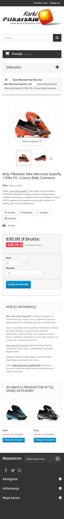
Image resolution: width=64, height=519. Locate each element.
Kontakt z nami (40, 3)
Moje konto (11, 498)
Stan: (5, 185)
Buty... (37, 430)
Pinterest (10, 218)
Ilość (8, 258)
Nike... (6, 430)
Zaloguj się (55, 3)
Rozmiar (10, 268)
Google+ (42, 212)
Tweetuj (10, 212)
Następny (51, 158)
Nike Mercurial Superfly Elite (26, 365)
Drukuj (11, 225)
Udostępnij (26, 212)
